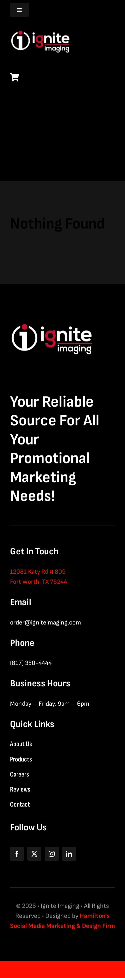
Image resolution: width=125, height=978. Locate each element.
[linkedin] (69, 854)
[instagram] (52, 854)
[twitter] (34, 854)
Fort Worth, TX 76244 (38, 582)
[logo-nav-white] (40, 27)
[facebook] (17, 854)
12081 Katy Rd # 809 (38, 572)
